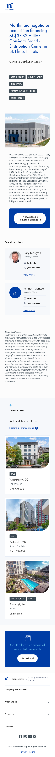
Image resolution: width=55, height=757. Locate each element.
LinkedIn (30, 736)
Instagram (25, 736)
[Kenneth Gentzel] (33, 288)
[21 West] (27, 589)
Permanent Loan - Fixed (23, 91)
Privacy (23, 751)
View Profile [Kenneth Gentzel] (29, 310)
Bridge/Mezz (17, 98)
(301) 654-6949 (33, 303)
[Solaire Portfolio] (27, 527)
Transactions (18, 679)
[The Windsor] (27, 465)
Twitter (34, 736)
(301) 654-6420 (33, 267)
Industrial (16, 84)
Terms (32, 751)
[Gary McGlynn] (32, 253)
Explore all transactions (21, 428)
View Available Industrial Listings (29, 218)
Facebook (20, 736)
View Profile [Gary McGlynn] (29, 274)
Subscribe (26, 658)
